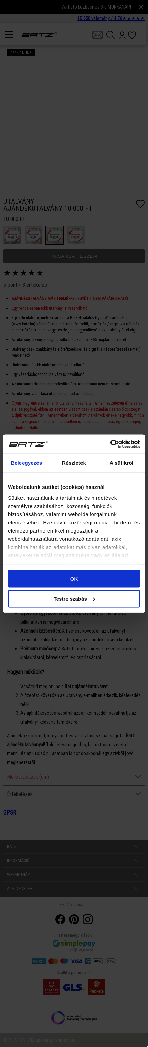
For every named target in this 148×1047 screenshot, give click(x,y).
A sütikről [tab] (122, 463)
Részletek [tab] (74, 463)
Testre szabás (74, 599)
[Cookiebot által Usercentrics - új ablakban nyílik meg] (110, 443)
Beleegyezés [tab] (26, 463)
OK (74, 579)
